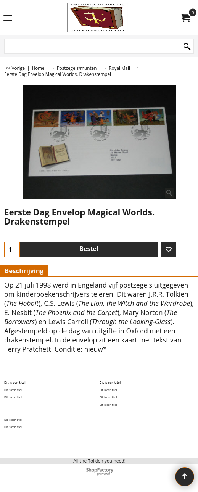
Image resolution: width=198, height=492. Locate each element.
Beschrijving (24, 270)
